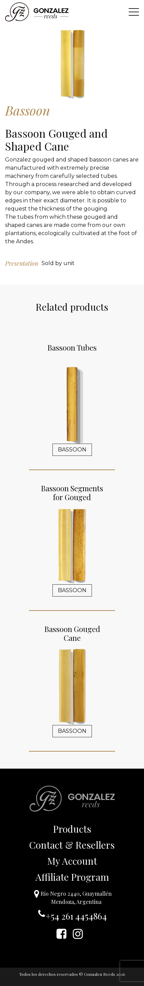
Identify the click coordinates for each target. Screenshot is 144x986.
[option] (72, 63)
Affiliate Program (72, 877)
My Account (72, 860)
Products (72, 828)
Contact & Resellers (72, 844)
